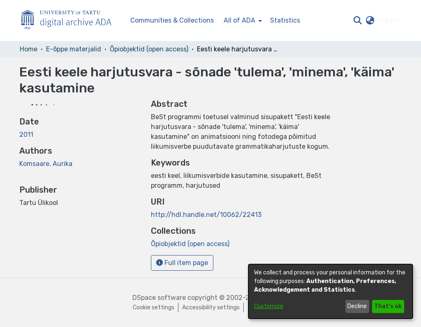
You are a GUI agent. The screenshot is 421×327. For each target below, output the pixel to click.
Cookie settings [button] (153, 307)
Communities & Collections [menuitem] (172, 20)
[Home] (70, 21)
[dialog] (330, 291)
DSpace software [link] (159, 298)
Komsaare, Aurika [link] (45, 164)
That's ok (388, 306)
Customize (268, 306)
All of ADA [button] (239, 20)
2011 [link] (26, 134)
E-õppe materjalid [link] (73, 49)
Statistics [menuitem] (285, 20)
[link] (190, 244)
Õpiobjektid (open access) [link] (149, 49)
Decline (357, 306)
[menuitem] (242, 20)
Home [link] (28, 49)
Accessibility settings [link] (211, 307)
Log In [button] (387, 20)
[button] (357, 20)
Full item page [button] (182, 263)
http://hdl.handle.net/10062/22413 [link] (206, 215)
